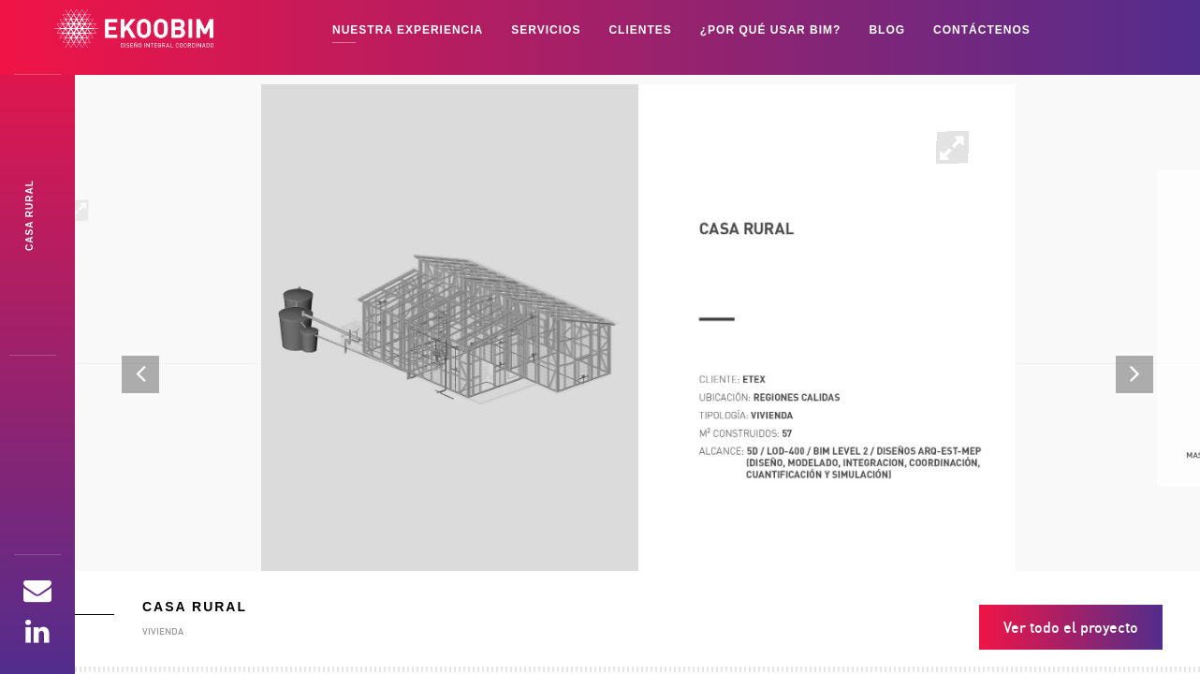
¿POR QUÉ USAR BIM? (770, 30)
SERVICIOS (545, 30)
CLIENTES (639, 30)
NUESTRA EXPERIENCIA (407, 30)
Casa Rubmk (29, 215)
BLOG (887, 30)
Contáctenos (982, 30)
